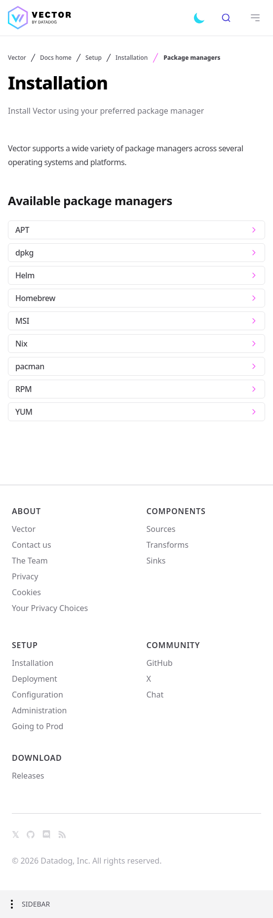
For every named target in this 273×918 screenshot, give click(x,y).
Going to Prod (37, 726)
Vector (17, 58)
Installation (132, 58)
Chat (155, 694)
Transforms (168, 544)
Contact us (31, 544)
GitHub (160, 662)
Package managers (191, 58)
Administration (39, 710)
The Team (30, 560)
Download (37, 757)
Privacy (25, 576)
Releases (28, 775)
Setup (93, 58)
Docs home (56, 58)
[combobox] (225, 18)
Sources (161, 529)
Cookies (26, 592)
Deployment (34, 678)
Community (173, 645)
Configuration (37, 694)
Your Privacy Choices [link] (50, 611)
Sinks (156, 560)
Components (176, 511)
